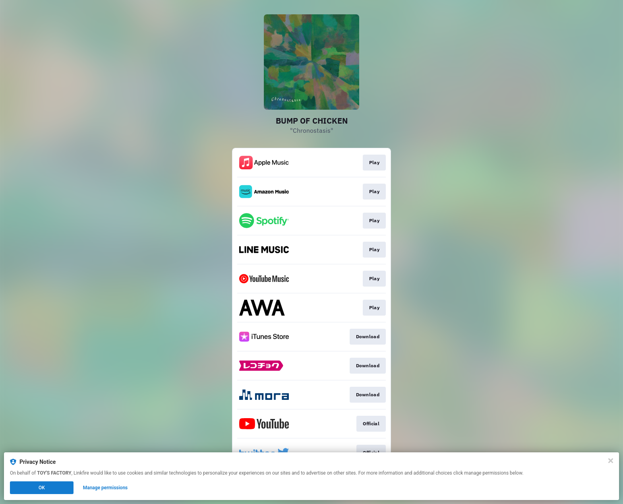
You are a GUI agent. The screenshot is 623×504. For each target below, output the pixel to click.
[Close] (610, 460)
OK (42, 487)
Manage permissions (105, 487)
